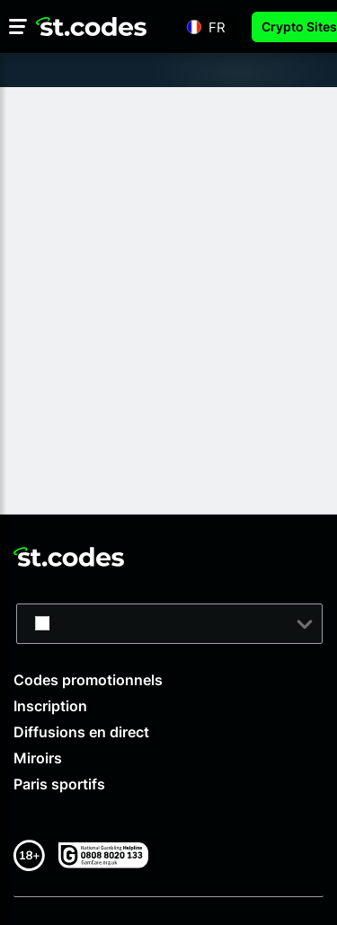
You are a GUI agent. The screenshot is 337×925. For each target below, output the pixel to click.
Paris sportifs (59, 784)
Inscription (50, 706)
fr (217, 26)
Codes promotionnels (88, 680)
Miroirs (37, 758)
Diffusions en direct (81, 732)
